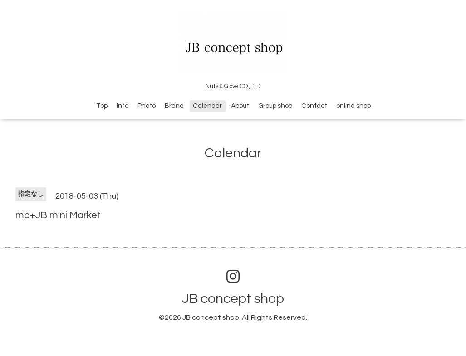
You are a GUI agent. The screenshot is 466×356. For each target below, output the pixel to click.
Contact (314, 105)
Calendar (207, 105)
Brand (174, 105)
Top (102, 105)
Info (122, 105)
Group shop (275, 105)
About (240, 105)
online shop (353, 105)
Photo (146, 105)
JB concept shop (233, 299)
